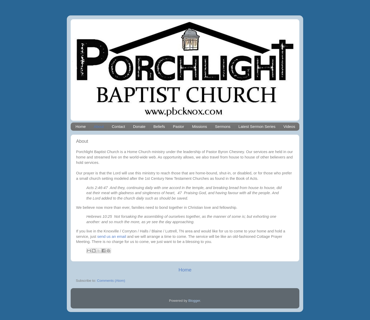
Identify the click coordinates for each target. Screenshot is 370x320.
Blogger (194, 301)
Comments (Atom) (111, 281)
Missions (199, 126)
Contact (118, 126)
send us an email (111, 236)
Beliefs (159, 126)
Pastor (178, 126)
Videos (289, 126)
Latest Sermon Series (256, 126)
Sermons (222, 126)
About (99, 126)
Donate (139, 126)
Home (81, 126)
